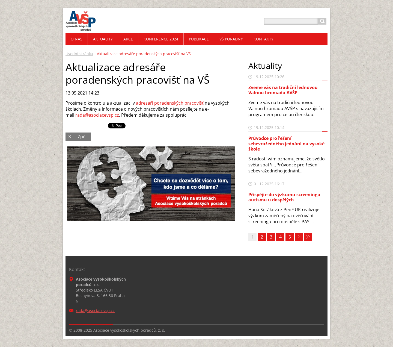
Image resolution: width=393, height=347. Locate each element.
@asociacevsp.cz (102, 115)
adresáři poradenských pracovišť (170, 103)
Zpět (82, 137)
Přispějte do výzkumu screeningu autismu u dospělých (284, 197)
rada (80, 115)
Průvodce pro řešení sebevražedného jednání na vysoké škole (286, 143)
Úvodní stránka (79, 53)
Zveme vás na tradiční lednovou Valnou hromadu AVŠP (283, 90)
